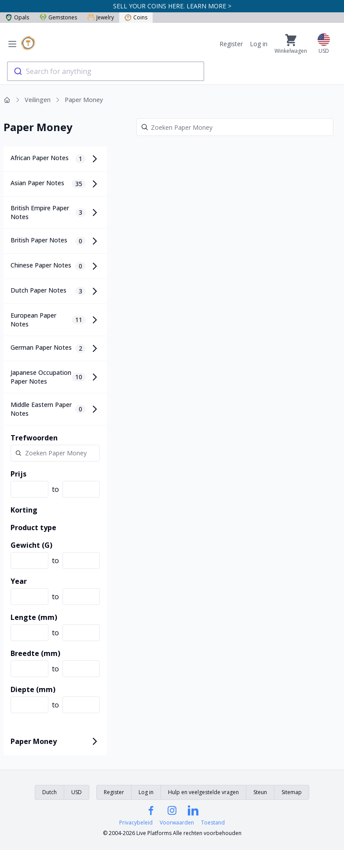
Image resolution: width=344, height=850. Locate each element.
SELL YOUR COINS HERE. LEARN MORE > (172, 6)
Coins (135, 17)
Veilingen (38, 99)
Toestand (213, 822)
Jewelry (101, 17)
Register (231, 44)
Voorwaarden (177, 822)
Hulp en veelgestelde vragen (203, 792)
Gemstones (58, 17)
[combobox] (105, 71)
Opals (17, 17)
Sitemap (292, 792)
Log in (258, 44)
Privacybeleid (136, 822)
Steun (260, 792)
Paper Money (84, 99)
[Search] (234, 127)
